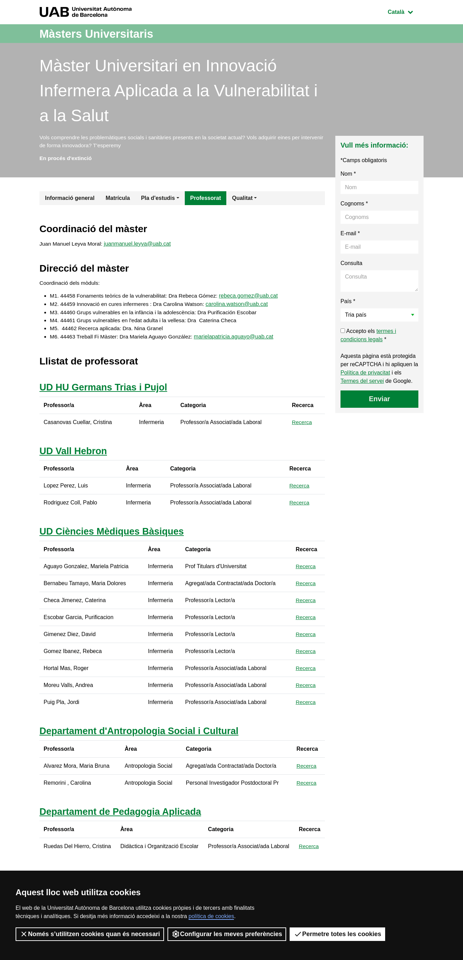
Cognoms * (354, 205)
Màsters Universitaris (102, 33)
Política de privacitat (365, 374)
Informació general (69, 200)
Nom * (348, 175)
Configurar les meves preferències (227, 934)
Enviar (379, 400)
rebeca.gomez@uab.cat (253, 299)
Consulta (351, 265)
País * (348, 303)
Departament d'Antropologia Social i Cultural (142, 735)
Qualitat (242, 200)
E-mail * (350, 235)
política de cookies (211, 916)
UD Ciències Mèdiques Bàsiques (114, 535)
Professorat (205, 200)
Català (406, 11)
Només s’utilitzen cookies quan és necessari (90, 934)
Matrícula (118, 200)
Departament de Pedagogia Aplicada (123, 815)
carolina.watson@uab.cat (242, 307)
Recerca (302, 426)
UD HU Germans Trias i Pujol (105, 391)
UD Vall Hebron (74, 454)
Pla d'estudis (158, 200)
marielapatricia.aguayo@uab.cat (238, 340)
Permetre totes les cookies (337, 934)
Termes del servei (362, 383)
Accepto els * (368, 337)
